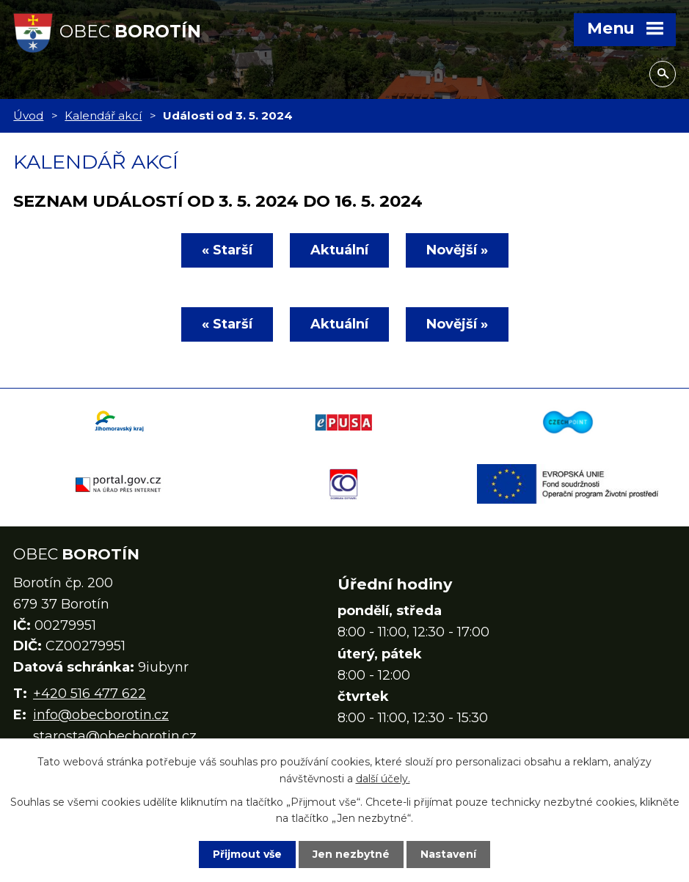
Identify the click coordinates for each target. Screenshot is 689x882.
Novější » (457, 250)
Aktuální (339, 250)
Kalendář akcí (103, 115)
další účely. (383, 777)
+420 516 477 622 (89, 694)
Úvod (28, 115)
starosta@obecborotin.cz (115, 736)
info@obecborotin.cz (101, 715)
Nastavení (448, 854)
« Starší (227, 250)
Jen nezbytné (351, 854)
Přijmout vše (247, 854)
